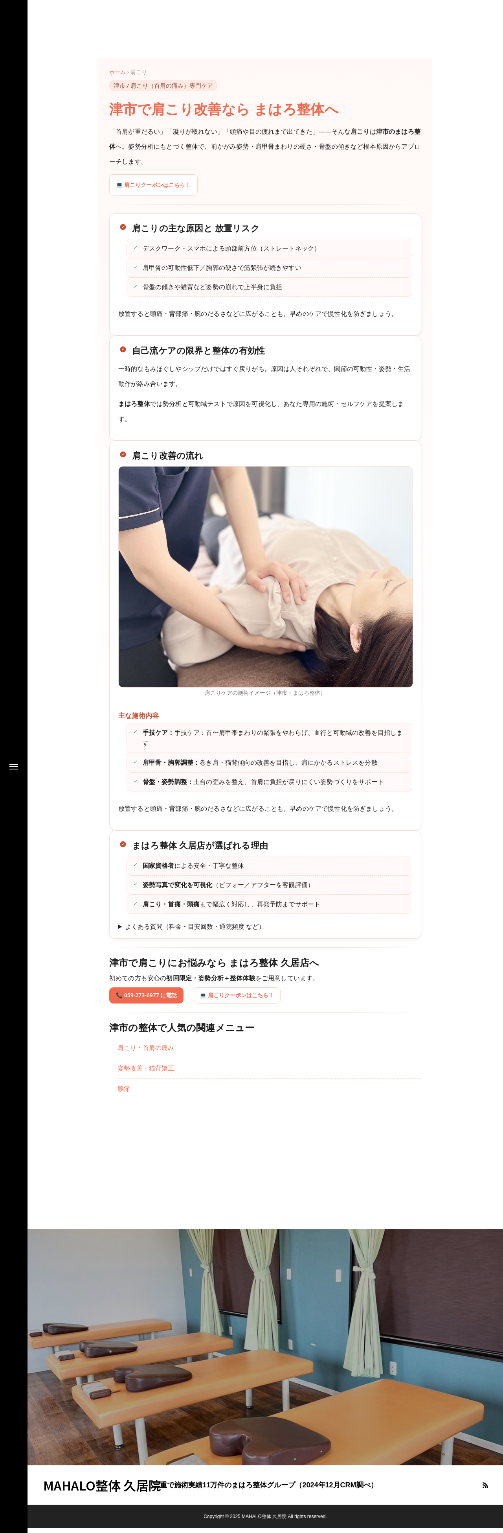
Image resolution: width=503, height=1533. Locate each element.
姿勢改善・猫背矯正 (145, 1072)
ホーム (117, 72)
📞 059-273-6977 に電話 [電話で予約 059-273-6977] (151, 1000)
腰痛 (123, 1093)
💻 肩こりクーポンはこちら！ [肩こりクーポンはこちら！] (159, 187)
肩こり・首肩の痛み (145, 1052)
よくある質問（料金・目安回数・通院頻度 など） (195, 931)
